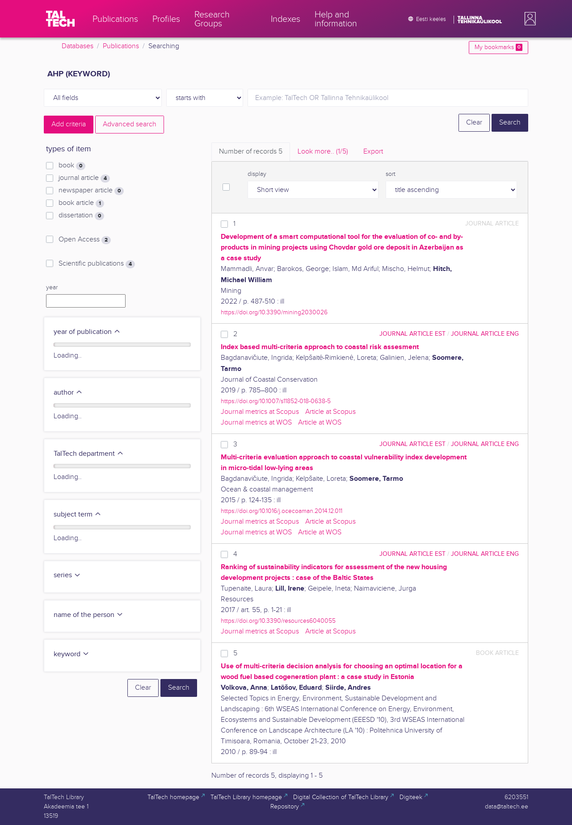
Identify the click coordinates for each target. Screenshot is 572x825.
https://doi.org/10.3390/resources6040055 (278, 621)
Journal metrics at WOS (256, 422)
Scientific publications (97, 263)
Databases (77, 46)
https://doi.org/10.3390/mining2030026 (274, 312)
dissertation (81, 215)
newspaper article (91, 190)
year (52, 287)
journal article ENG (485, 334)
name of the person (88, 615)
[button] (528, 19)
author (68, 392)
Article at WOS (319, 422)
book (72, 165)
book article (81, 203)
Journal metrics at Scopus (260, 412)
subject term (77, 514)
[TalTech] (60, 18)
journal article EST (412, 334)
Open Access (85, 239)
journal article (84, 178)
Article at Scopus (330, 412)
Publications (121, 46)
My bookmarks (498, 47)
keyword (71, 654)
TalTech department (89, 454)
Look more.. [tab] (323, 151)
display (257, 174)
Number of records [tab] (250, 151)
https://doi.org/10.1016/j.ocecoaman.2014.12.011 (281, 511)
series (67, 575)
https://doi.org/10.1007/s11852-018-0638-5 (276, 401)
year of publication (87, 332)
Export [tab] (373, 151)
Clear (474, 122)
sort (390, 174)
